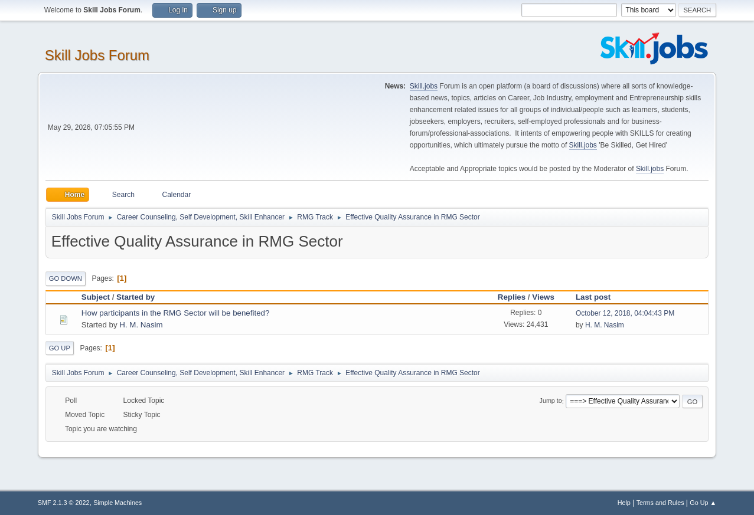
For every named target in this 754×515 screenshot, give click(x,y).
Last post (598, 297)
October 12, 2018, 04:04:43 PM (625, 313)
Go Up (59, 348)
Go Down (65, 278)
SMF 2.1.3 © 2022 (64, 502)
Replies (511, 297)
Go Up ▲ (703, 502)
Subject (95, 297)
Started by (135, 297)
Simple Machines (117, 502)
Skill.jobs (424, 86)
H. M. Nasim (140, 324)
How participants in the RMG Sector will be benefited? (175, 313)
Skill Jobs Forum (97, 55)
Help (624, 502)
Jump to (551, 401)
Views (543, 297)
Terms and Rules (660, 502)
